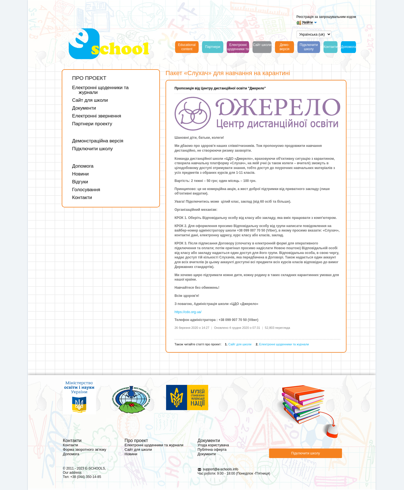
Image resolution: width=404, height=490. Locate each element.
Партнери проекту (92, 123)
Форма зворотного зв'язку (84, 449)
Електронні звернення (96, 116)
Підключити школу (92, 148)
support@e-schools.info (220, 469)
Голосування (86, 189)
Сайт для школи (90, 100)
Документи (84, 108)
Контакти (82, 197)
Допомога (82, 166)
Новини (80, 174)
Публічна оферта (212, 449)
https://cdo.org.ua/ (188, 312)
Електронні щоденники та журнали (100, 90)
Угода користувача (213, 445)
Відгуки (80, 181)
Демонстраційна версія (97, 141)
